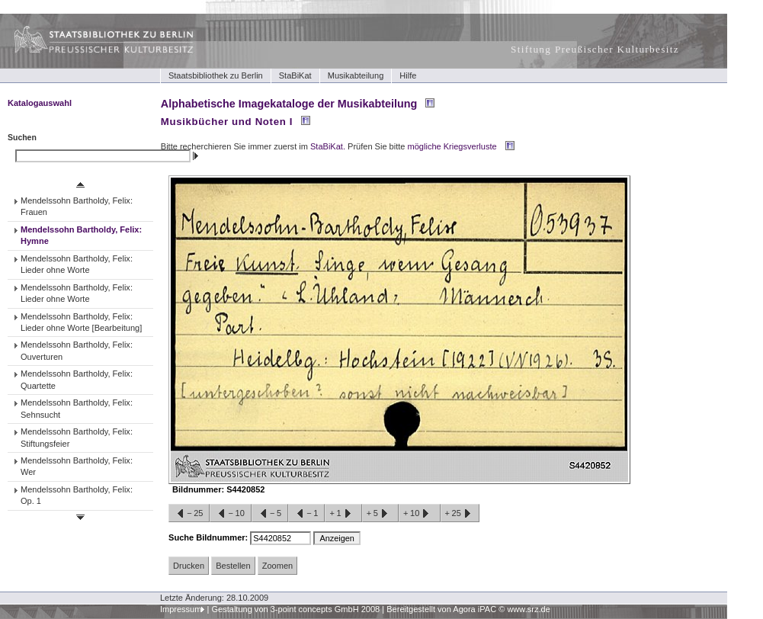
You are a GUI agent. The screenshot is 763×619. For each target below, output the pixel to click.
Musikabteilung (356, 75)
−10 (230, 513)
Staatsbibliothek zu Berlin (215, 75)
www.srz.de (528, 609)
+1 (343, 513)
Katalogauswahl (40, 102)
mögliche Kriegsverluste (452, 146)
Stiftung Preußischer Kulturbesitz (595, 49)
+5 (380, 513)
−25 (189, 513)
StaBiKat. (327, 146)
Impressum (181, 609)
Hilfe (407, 75)
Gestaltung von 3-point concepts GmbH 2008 (295, 609)
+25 (460, 513)
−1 (306, 513)
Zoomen (277, 565)
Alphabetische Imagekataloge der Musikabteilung (289, 104)
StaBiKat (295, 75)
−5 (270, 513)
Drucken (188, 565)
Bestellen (233, 565)
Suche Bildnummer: (209, 537)
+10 (419, 513)
